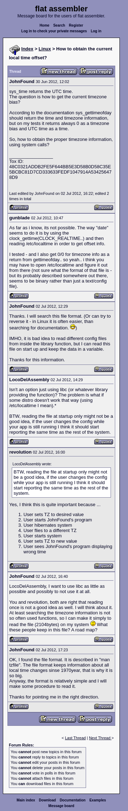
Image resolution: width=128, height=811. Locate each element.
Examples (97, 800)
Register (76, 25)
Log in (96, 31)
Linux (45, 48)
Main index (26, 800)
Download (47, 800)
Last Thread (75, 738)
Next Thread (100, 738)
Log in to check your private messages (54, 31)
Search (59, 25)
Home (44, 25)
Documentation (73, 800)
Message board (61, 806)
